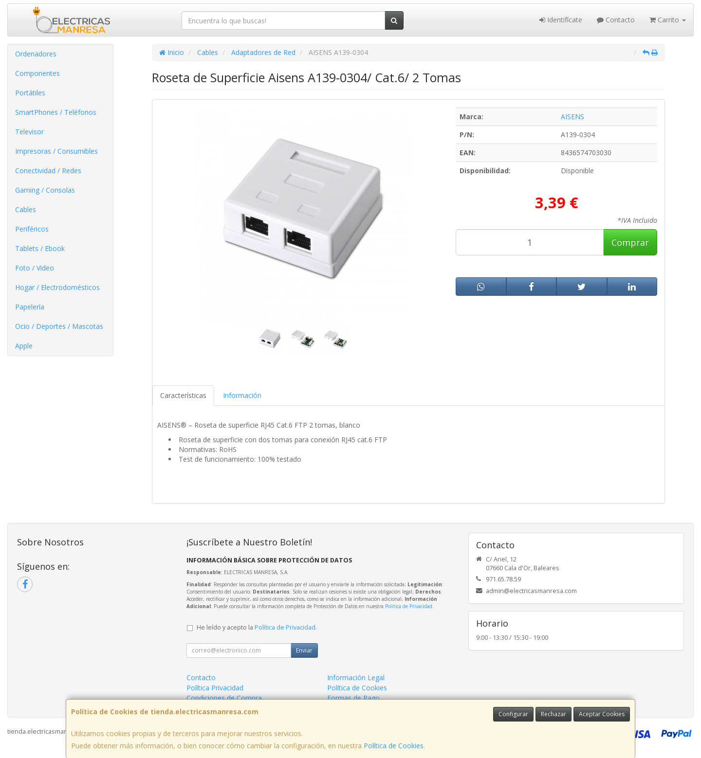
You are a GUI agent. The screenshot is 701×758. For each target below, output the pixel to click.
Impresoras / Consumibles (56, 151)
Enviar (304, 650)
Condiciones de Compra (224, 698)
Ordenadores (35, 53)
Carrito (667, 19)
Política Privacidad (214, 687)
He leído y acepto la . (257, 627)
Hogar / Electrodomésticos (57, 287)
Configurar (513, 714)
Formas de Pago (353, 698)
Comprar (630, 242)
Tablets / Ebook (40, 248)
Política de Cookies (394, 745)
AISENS (572, 116)
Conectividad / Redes (48, 170)
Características (183, 395)
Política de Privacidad (408, 606)
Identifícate (560, 19)
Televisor (29, 131)
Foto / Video (34, 267)
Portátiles (30, 92)
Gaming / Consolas (45, 190)
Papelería (29, 306)
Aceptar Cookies (602, 714)
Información (242, 395)
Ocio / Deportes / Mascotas (59, 326)
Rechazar (553, 714)
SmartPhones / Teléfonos (55, 112)
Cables (25, 209)
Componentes (37, 73)
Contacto (616, 19)
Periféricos (32, 229)
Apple (24, 345)
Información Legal (356, 677)
